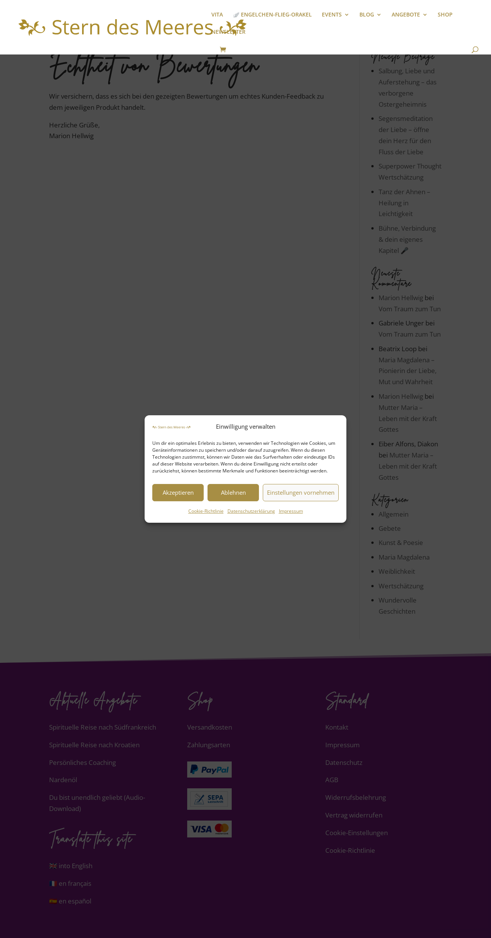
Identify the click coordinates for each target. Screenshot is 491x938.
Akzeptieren (178, 493)
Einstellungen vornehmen (300, 493)
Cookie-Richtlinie (206, 511)
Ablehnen (233, 493)
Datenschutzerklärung (251, 511)
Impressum (291, 511)
